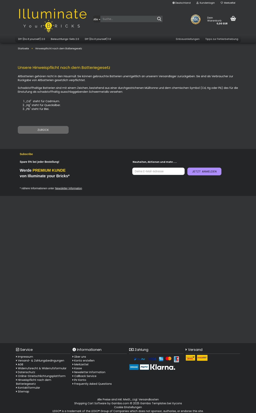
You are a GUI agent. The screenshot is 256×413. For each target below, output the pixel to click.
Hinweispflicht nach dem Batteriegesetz (33, 382)
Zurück (43, 130)
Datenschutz (25, 372)
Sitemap (22, 391)
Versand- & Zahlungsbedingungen (40, 360)
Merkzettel (228, 2)
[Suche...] (96, 18)
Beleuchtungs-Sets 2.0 (65, 39)
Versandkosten (149, 399)
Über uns (79, 357)
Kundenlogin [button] (205, 2)
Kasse (77, 368)
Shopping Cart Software (90, 403)
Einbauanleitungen (188, 39)
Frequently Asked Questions (93, 384)
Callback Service (84, 376)
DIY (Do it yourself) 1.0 (98, 39)
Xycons (177, 403)
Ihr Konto (79, 380)
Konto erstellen (84, 360)
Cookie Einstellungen (128, 407)
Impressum (24, 357)
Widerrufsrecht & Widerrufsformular (41, 368)
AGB (19, 364)
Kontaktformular (28, 388)
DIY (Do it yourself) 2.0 (31, 39)
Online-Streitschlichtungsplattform (41, 376)
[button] (182, 3)
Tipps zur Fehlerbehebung (221, 39)
